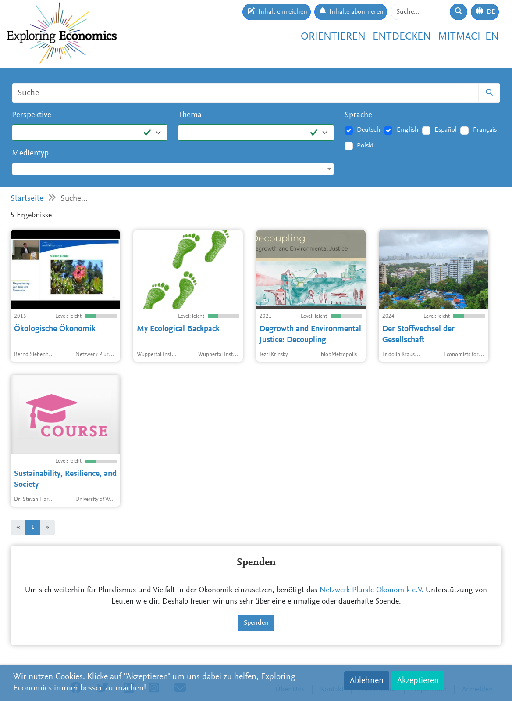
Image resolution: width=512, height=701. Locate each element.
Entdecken (402, 37)
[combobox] (173, 169)
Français (485, 129)
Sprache (358, 115)
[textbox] (173, 169)
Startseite (27, 198)
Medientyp (30, 153)
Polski (365, 145)
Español (445, 129)
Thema (190, 115)
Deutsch (368, 129)
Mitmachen (468, 37)
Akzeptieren (418, 680)
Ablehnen (367, 680)
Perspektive (31, 115)
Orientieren (333, 37)
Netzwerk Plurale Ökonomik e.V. (371, 590)
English (408, 129)
